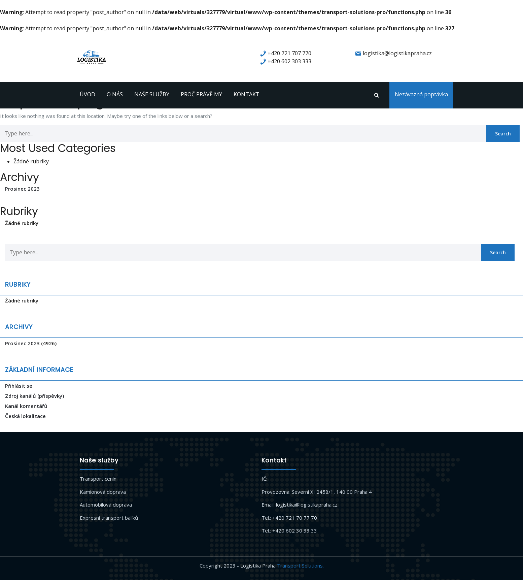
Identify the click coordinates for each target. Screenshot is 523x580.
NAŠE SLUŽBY (151, 94)
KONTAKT (246, 94)
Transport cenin (98, 478)
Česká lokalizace (25, 416)
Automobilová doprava (106, 504)
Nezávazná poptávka (421, 94)
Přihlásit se (18, 385)
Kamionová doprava (103, 491)
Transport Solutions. (300, 565)
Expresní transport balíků (109, 517)
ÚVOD (87, 94)
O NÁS (115, 94)
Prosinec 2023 (22, 188)
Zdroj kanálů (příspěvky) (34, 395)
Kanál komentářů (26, 405)
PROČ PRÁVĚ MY (201, 94)
